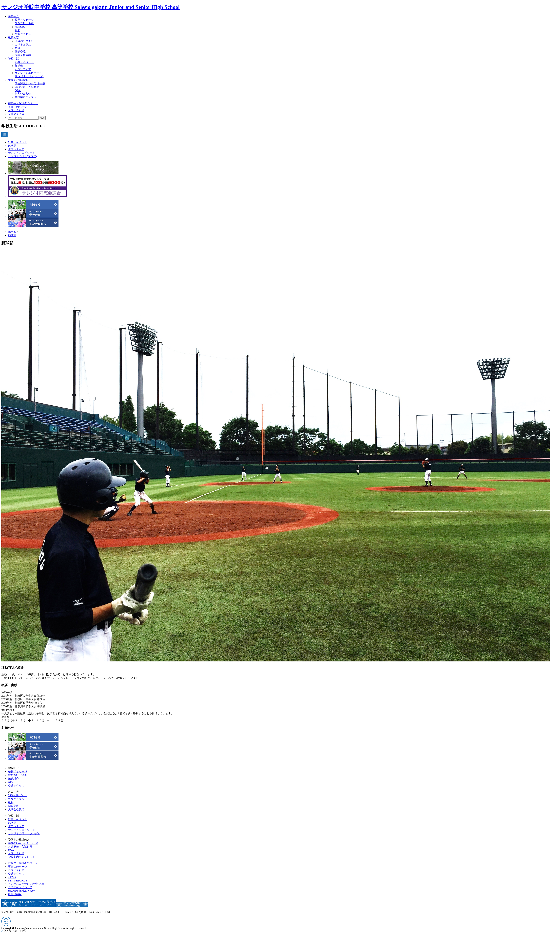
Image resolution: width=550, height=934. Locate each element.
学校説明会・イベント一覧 (30, 83)
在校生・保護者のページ (23, 103)
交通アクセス (23, 33)
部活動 (19, 65)
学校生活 (13, 58)
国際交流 (20, 51)
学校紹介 (13, 16)
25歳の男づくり (24, 41)
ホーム (12, 231)
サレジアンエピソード (28, 72)
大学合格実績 (23, 55)
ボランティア (23, 69)
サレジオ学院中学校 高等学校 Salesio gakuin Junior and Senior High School (90, 7)
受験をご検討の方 (19, 79)
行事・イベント (24, 62)
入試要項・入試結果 (27, 87)
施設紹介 (20, 26)
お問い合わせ (23, 93)
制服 (17, 30)
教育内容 (13, 37)
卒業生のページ (17, 106)
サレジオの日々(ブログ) (29, 76)
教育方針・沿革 (24, 23)
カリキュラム (23, 44)
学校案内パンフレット (28, 97)
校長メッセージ (24, 19)
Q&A (18, 90)
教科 (17, 48)
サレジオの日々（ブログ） (24, 833)
